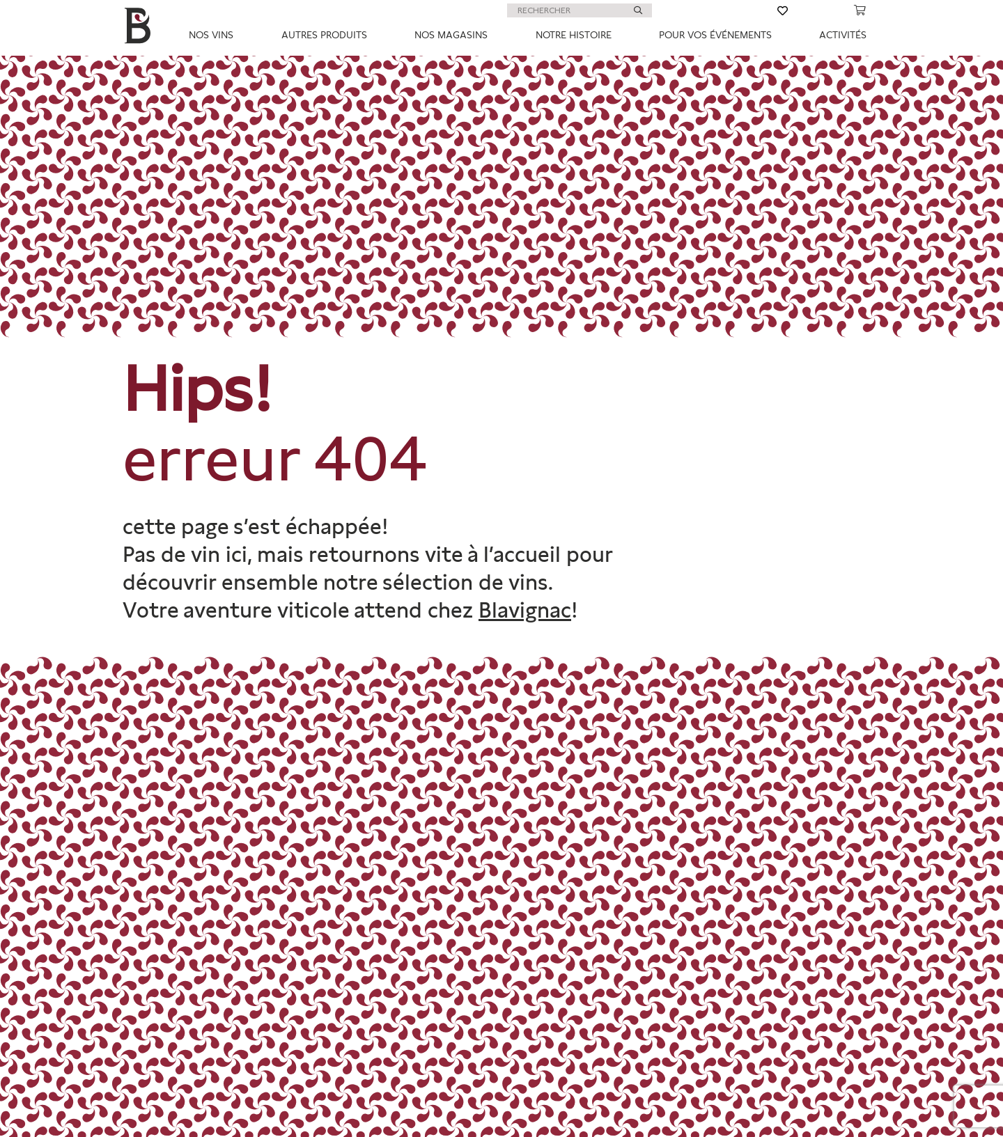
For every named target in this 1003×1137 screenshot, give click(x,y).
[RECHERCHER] (579, 10)
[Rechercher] (638, 10)
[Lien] (715, 10)
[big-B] (140, 28)
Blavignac (525, 609)
